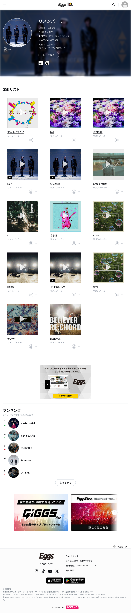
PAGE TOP (120, 546)
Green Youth (100, 183)
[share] (5, 49)
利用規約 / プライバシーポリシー (81, 565)
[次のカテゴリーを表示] (115, 512)
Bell (52, 132)
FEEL (95, 287)
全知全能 (98, 132)
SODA (96, 235)
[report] (10, 49)
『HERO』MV (57, 287)
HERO (10, 287)
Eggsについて (72, 556)
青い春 (10, 338)
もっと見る (65, 482)
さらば (53, 235)
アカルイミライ (15, 132)
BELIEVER (55, 338)
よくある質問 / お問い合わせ (79, 560)
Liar (9, 183)
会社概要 (70, 570)
